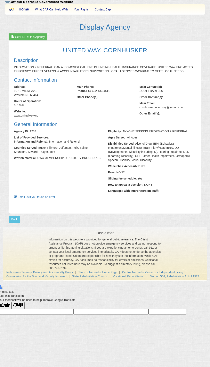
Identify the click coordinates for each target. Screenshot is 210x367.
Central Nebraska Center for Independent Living (152, 272)
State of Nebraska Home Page (98, 272)
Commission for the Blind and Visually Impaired (36, 276)
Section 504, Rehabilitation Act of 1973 (174, 276)
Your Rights (81, 9)
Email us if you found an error (34, 197)
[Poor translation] (18, 305)
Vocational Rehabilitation (128, 276)
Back (14, 219)
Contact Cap (103, 9)
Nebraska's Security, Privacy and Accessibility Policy (39, 272)
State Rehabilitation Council (89, 276)
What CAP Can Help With (51, 9)
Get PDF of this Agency (28, 37)
